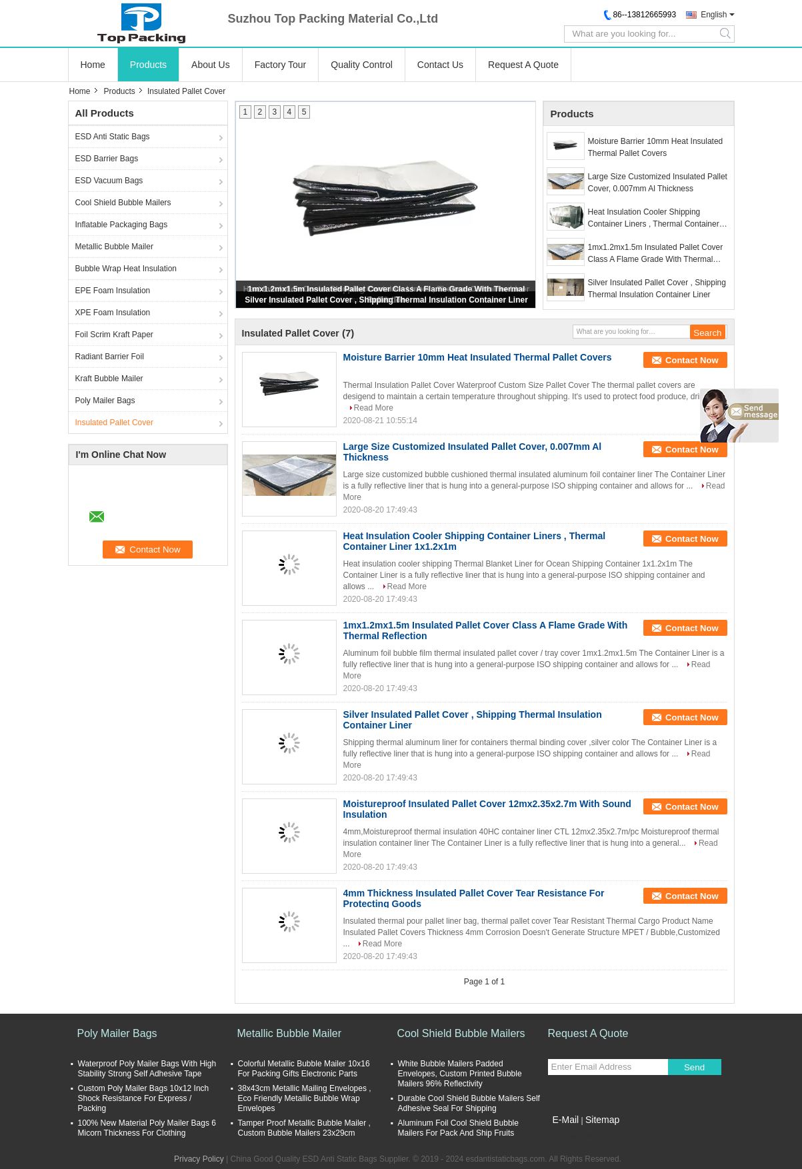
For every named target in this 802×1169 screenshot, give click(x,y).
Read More (373, 408)
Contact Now (691, 360)
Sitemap (602, 1119)
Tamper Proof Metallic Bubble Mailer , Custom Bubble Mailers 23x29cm (304, 1128)
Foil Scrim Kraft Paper (114, 334)
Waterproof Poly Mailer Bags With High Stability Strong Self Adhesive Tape (147, 1068)
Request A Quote (523, 64)
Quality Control (362, 64)
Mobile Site (571, 1136)
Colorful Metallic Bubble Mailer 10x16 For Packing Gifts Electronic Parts (304, 1068)
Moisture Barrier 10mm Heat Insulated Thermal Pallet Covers (655, 147)
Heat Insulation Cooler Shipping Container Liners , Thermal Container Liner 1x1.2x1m (653, 218)
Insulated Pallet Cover (114, 422)
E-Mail (566, 1119)
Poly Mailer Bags (105, 400)
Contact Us (440, 64)
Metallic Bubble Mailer (114, 246)
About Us (210, 64)
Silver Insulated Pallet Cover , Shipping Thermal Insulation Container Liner (386, 300)
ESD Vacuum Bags (109, 180)
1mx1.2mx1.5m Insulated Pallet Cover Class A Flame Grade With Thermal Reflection (655, 254)
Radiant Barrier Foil (109, 356)
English (714, 14)
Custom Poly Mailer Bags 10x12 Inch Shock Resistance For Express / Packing (143, 1098)
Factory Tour (281, 64)
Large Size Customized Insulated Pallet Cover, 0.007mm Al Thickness (657, 182)
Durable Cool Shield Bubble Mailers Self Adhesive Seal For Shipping (469, 1103)
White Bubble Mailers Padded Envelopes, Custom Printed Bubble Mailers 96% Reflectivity (460, 1073)
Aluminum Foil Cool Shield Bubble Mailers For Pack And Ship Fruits (458, 1128)
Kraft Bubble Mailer (109, 378)
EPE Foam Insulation (113, 290)
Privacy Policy (199, 1159)
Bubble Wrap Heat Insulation (126, 268)
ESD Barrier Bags (107, 158)
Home (93, 64)
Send (694, 1067)
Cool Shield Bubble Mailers (123, 202)
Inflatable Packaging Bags (121, 224)
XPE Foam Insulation (113, 312)
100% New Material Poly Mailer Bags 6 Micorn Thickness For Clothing (147, 1128)
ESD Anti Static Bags (112, 136)
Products (148, 64)
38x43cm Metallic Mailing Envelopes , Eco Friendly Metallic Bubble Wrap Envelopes (304, 1098)
